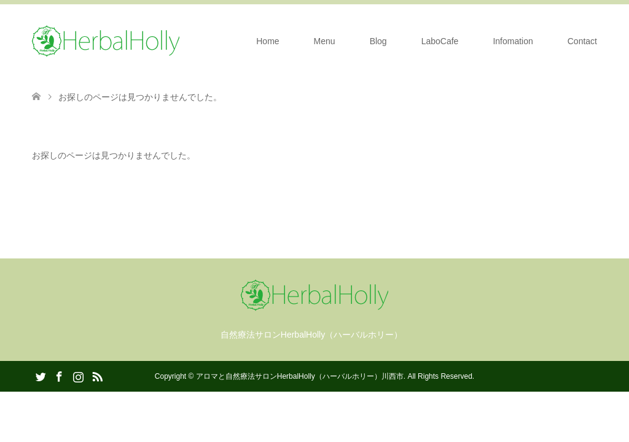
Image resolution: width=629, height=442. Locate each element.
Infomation (513, 41)
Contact (582, 41)
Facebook (59, 375)
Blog (378, 41)
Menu (324, 41)
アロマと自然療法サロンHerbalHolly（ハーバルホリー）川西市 (300, 376)
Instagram (78, 375)
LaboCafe (440, 41)
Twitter (40, 375)
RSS (97, 375)
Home (267, 41)
